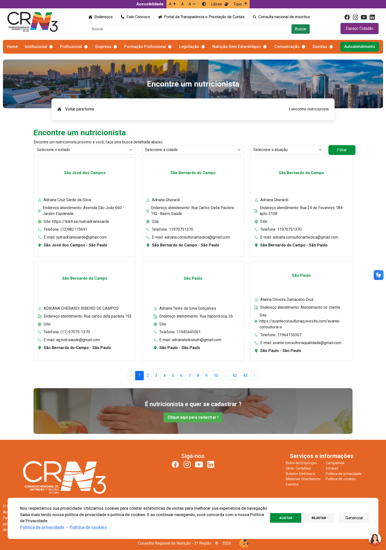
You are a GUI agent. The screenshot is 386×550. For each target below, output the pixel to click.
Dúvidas (320, 46)
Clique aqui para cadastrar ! (193, 417)
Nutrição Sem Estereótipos (236, 46)
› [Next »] (254, 375)
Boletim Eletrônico (300, 474)
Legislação (189, 46)
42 (235, 375)
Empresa (103, 46)
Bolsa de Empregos (301, 463)
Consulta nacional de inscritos (284, 17)
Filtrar (342, 150)
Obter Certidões (298, 468)
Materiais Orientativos (303, 479)
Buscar (300, 29)
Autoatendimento (359, 46)
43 (245, 375)
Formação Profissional (145, 46)
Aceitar (285, 518)
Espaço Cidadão (359, 28)
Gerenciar (354, 517)
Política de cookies (341, 479)
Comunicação (287, 46)
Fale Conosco (138, 17)
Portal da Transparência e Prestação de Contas (204, 17)
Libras (219, 4)
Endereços (103, 17)
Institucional (36, 46)
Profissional (71, 46)
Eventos (292, 484)
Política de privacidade (344, 474)
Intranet (332, 468)
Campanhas (335, 463)
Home (12, 46)
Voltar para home (79, 109)
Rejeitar (319, 518)
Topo (240, 4)
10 (216, 375)
